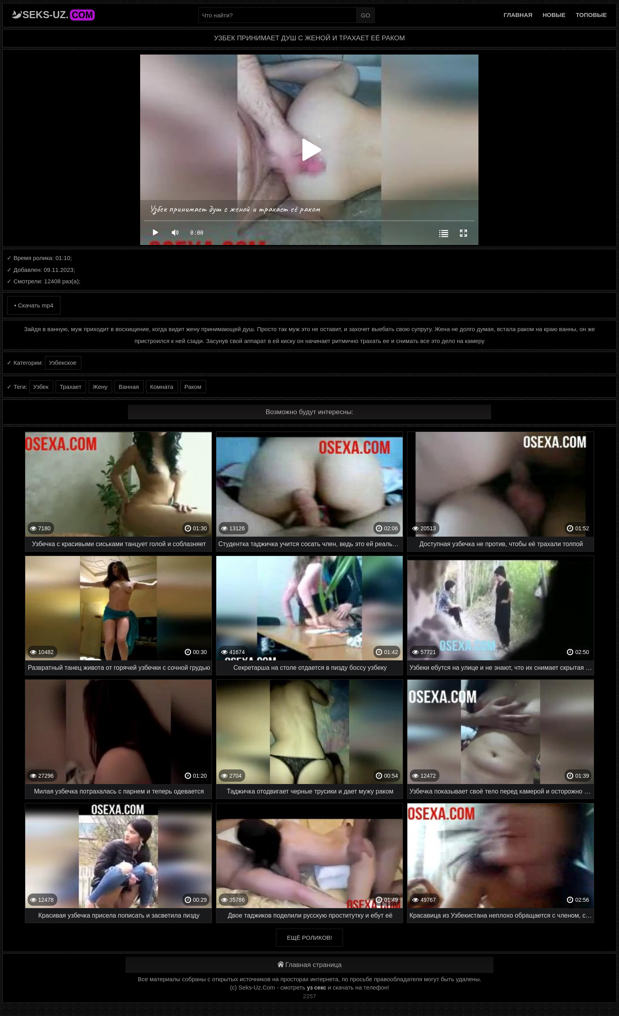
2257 (309, 996)
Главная (518, 14)
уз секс (316, 987)
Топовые (591, 14)
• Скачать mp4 (33, 305)
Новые (554, 14)
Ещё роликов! (309, 937)
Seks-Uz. (59, 14)
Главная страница (310, 965)
